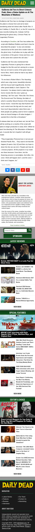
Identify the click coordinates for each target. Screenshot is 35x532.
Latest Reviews (17, 241)
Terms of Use (6, 528)
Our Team (22, 497)
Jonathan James (18, 18)
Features (6, 499)
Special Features (17, 312)
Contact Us (22, 499)
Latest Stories (7, 497)
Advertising (22, 501)
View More (17, 306)
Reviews (5, 501)
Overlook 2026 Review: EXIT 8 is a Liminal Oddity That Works (25, 280)
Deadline (13, 41)
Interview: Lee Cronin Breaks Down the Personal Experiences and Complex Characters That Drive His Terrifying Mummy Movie (24, 357)
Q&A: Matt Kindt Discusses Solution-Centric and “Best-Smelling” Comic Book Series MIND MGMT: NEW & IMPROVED (25, 344)
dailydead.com (22, 523)
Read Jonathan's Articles (17, 225)
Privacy (27, 526)
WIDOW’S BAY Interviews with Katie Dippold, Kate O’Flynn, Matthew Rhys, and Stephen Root (17, 334)
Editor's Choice (17, 399)
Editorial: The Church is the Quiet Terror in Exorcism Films (25, 429)
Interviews (6, 503)
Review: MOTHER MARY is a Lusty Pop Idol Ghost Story (17, 262)
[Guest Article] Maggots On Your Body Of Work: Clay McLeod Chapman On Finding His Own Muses (16, 421)
